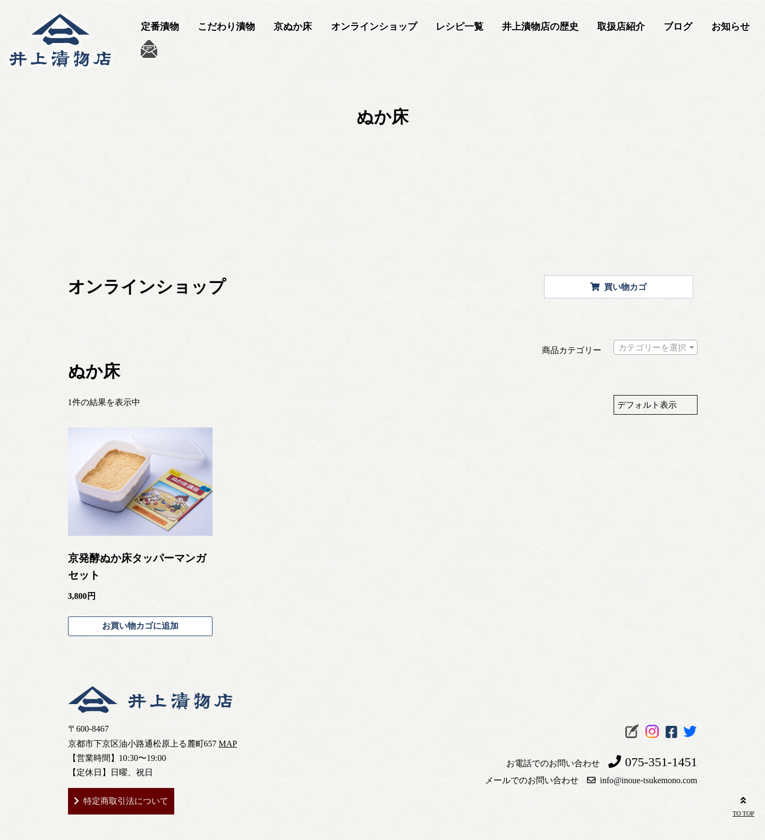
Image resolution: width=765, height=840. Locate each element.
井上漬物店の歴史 (540, 26)
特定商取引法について (125, 800)
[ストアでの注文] (656, 405)
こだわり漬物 (226, 26)
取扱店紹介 (621, 26)
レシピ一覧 (459, 26)
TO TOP (743, 805)
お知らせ (730, 26)
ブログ (678, 26)
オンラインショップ (374, 26)
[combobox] (656, 347)
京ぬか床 (293, 26)
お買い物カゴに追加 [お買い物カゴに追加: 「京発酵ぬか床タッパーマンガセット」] (140, 625)
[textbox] (655, 349)
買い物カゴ (618, 287)
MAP (228, 743)
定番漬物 (160, 26)
